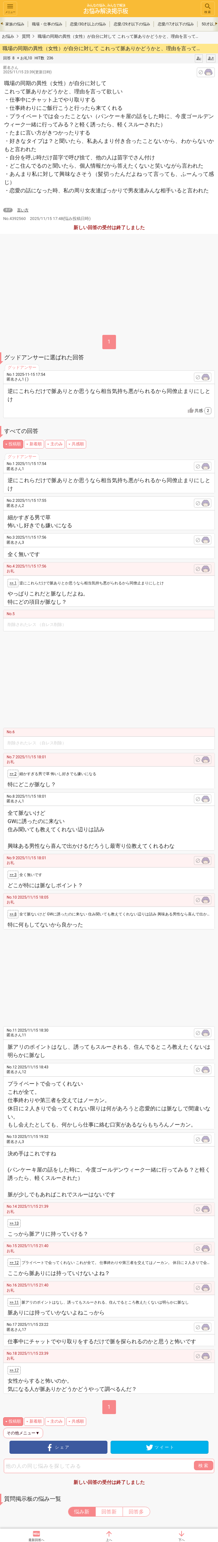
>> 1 (13, 583)
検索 (208, 8)
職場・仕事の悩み (47, 24)
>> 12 (14, 1262)
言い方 (23, 210)
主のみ (56, 444)
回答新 (109, 1512)
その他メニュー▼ (23, 1433)
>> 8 (13, 914)
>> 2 (13, 774)
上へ (109, 1540)
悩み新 (81, 1512)
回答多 (136, 1512)
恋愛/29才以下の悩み (132, 24)
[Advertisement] (114, 679)
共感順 (78, 444)
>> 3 (13, 875)
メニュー (10, 8)
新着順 (35, 444)
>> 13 (14, 1223)
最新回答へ (36, 1540)
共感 (203, 410)
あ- (198, 58)
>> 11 (14, 1302)
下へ (181, 1540)
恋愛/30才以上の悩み (88, 24)
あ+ (211, 58)
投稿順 (15, 444)
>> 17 (14, 1370)
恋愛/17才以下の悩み (176, 24)
